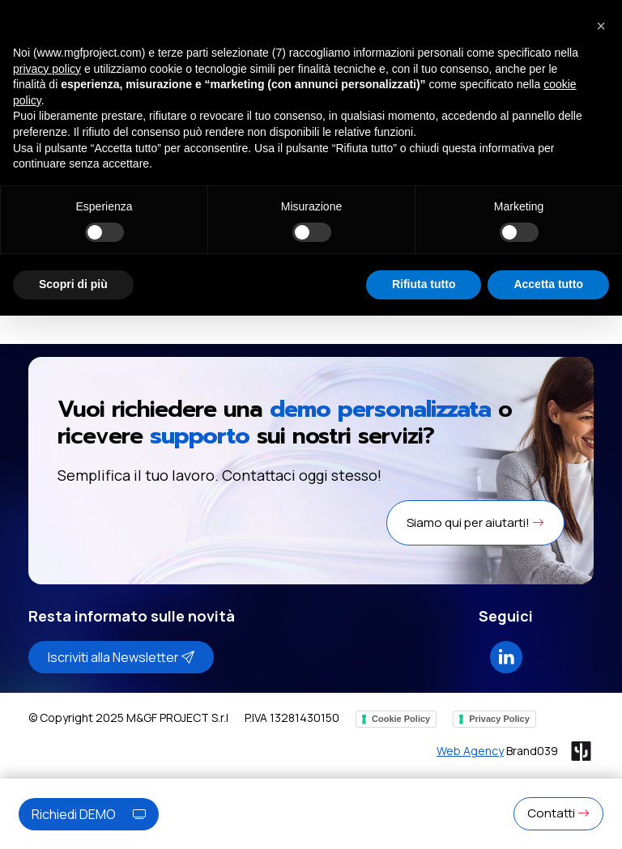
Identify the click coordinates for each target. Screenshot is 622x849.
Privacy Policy (499, 719)
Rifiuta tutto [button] (424, 284)
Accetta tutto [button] (548, 284)
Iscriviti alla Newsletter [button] (121, 657)
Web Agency (470, 750)
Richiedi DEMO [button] (89, 814)
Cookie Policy (401, 719)
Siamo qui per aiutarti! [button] (475, 522)
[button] (601, 26)
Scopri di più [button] (73, 284)
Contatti (558, 812)
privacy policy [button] (47, 68)
